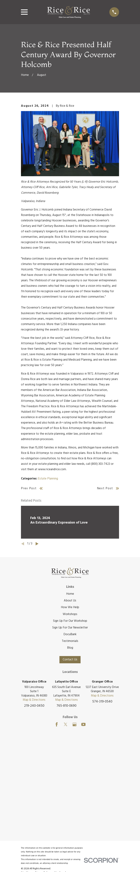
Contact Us (70, 659)
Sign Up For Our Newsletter (70, 627)
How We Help (70, 607)
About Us (70, 600)
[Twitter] (65, 724)
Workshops (70, 614)
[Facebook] (57, 724)
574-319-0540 (102, 701)
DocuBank (70, 634)
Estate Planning (48, 478)
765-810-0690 (66, 705)
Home (70, 593)
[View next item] (37, 543)
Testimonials (70, 641)
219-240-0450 (34, 705)
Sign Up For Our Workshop (70, 620)
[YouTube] (83, 724)
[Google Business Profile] (74, 724)
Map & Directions (34, 699)
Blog (70, 647)
